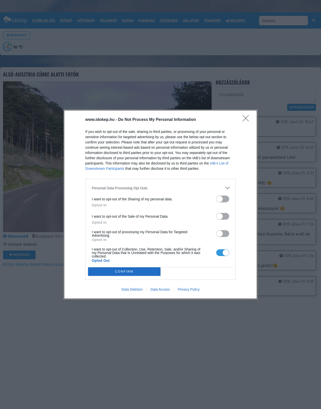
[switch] (222, 199)
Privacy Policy (189, 289)
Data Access (160, 289)
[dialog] (160, 204)
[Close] (247, 120)
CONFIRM (124, 271)
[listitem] (160, 188)
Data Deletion (132, 289)
